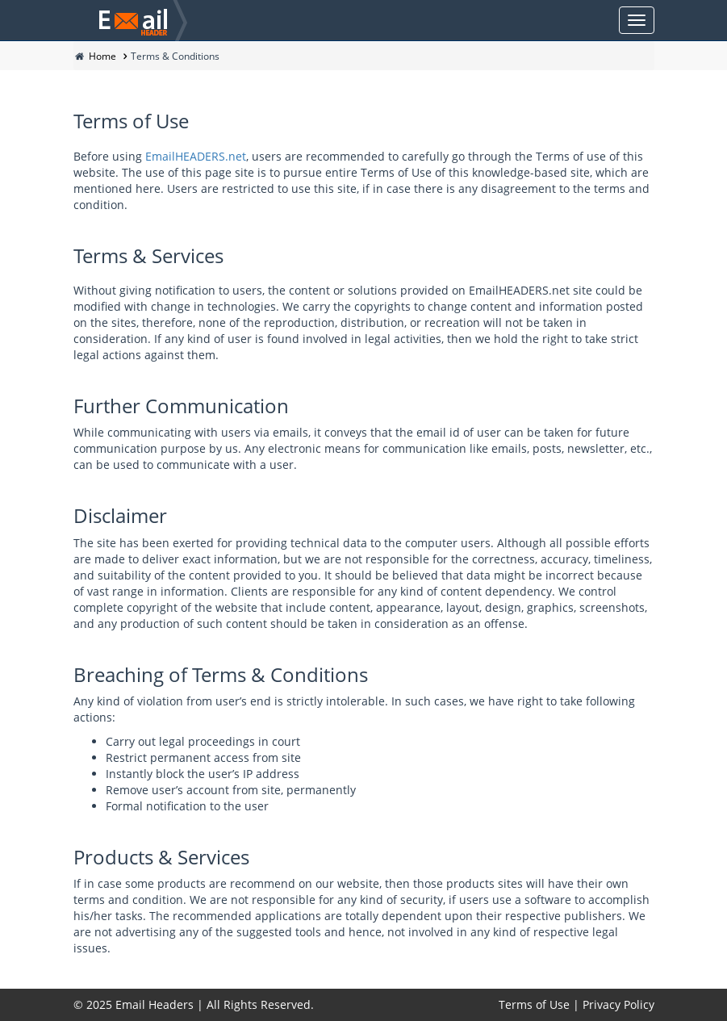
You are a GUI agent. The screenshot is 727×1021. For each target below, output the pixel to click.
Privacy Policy (618, 1004)
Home (102, 56)
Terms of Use (534, 1004)
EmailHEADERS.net (195, 156)
